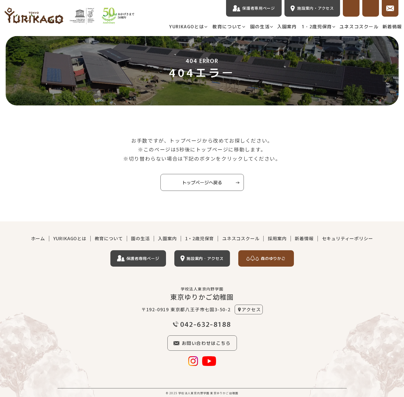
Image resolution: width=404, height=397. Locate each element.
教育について (227, 26)
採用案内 (277, 238)
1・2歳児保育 (317, 26)
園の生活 (260, 26)
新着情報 (392, 26)
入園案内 (287, 26)
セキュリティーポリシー (347, 238)
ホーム (38, 238)
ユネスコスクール (359, 26)
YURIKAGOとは (186, 26)
